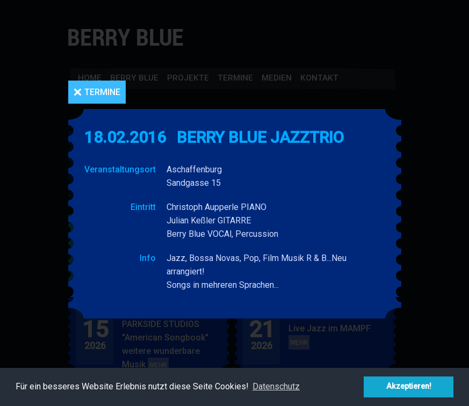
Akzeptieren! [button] (408, 386)
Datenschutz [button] (276, 386)
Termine (102, 92)
